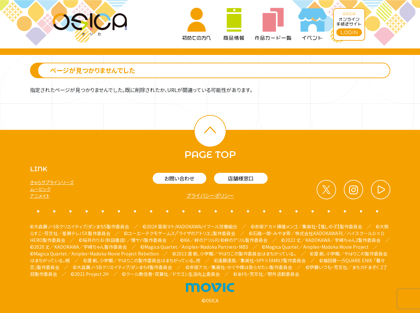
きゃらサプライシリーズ (52, 182)
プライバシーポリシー (210, 195)
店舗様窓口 (241, 178)
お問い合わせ (179, 178)
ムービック (40, 189)
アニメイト (40, 196)
